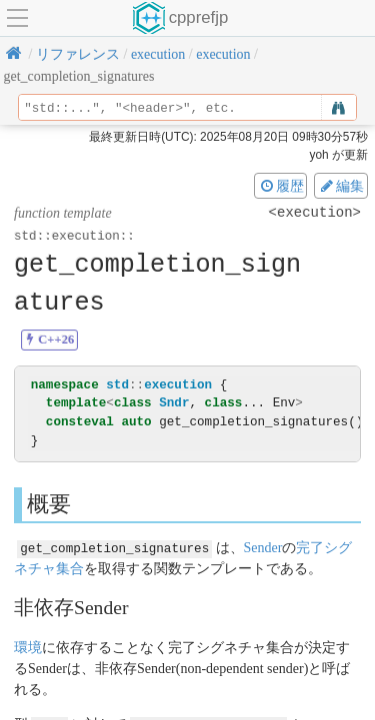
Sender (262, 546)
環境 (28, 646)
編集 (341, 186)
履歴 (281, 186)
